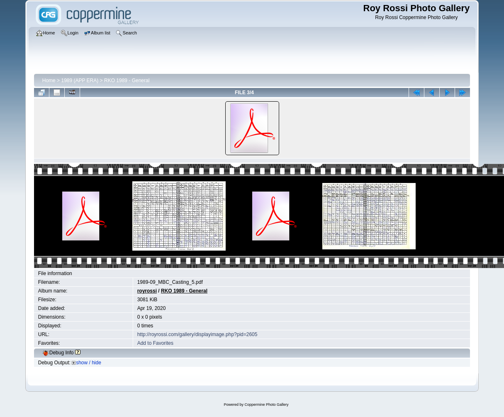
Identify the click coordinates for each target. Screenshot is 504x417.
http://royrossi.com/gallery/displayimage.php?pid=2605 (197, 334)
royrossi (147, 291)
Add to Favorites (155, 343)
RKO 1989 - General (126, 80)
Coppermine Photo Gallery (266, 404)
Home (49, 80)
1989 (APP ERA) (79, 80)
